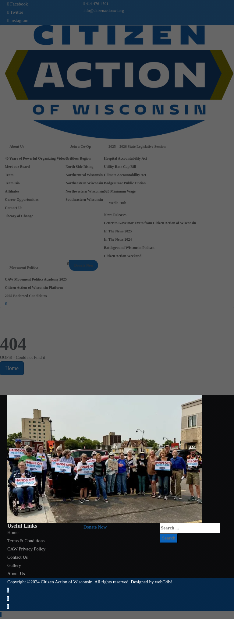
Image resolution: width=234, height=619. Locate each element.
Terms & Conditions (25, 540)
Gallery (14, 565)
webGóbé (163, 581)
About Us (16, 573)
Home (13, 532)
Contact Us (17, 557)
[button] (95, 527)
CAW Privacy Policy (26, 548)
